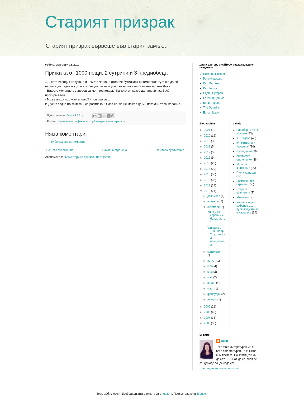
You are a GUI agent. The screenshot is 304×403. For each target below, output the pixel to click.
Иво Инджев (211, 83)
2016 (207, 157)
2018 (207, 146)
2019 (207, 141)
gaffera (167, 393)
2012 (207, 180)
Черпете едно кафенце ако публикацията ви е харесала (91, 121)
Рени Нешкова (212, 78)
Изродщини (244, 151)
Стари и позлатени (243, 191)
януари (212, 299)
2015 (207, 163)
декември (214, 196)
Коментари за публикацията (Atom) (88, 157)
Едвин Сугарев (213, 93)
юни (210, 271)
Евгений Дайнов (213, 98)
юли (210, 266)
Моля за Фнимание (243, 166)
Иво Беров (210, 88)
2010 (207, 191)
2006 (207, 323)
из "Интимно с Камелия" (246, 144)
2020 (207, 135)
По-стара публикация (170, 150)
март (210, 288)
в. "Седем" (244, 138)
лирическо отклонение (244, 157)
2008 (207, 312)
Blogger (202, 393)
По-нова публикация (59, 150)
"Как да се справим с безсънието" (216, 217)
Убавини (242, 197)
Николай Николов (214, 74)
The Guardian (211, 107)
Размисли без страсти (246, 182)
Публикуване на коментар (68, 141)
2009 (207, 306)
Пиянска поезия (247, 172)
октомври (213, 207)
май (210, 277)
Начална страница (114, 150)
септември (214, 251)
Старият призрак (110, 22)
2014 (207, 169)
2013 (207, 174)
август (211, 260)
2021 (207, 130)
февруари (214, 294)
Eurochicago (211, 112)
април (211, 282)
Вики (224, 340)
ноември (213, 201)
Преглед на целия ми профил (219, 368)
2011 (207, 185)
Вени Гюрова (211, 102)
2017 (207, 152)
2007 (207, 317)
